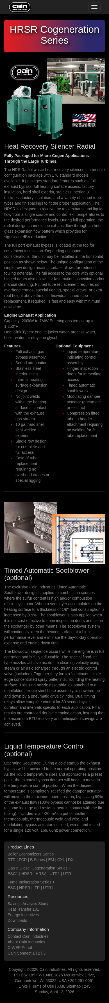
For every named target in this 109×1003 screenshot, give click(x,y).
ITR (36, 887)
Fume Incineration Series (29, 882)
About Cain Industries (26, 942)
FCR (23, 859)
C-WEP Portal (20, 947)
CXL (61, 859)
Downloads (17, 920)
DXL (72, 859)
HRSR (27, 873)
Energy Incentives (23, 915)
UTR (67, 873)
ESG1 (13, 873)
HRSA (41, 873)
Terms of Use (42, 986)
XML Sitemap (69, 986)
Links (23, 986)
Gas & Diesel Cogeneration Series (37, 868)
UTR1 (54, 873)
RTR (12, 859)
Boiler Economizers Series (31, 854)
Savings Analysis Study (28, 903)
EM (51, 859)
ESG (12, 887)
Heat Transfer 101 (23, 909)
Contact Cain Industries (28, 936)
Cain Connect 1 (21, 953)
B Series (37, 859)
